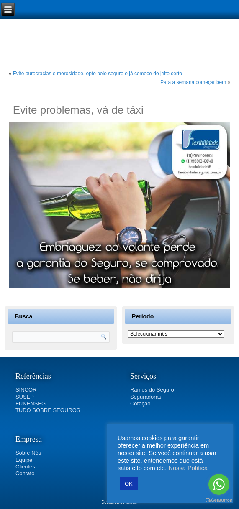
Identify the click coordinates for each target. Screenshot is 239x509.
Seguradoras (145, 397)
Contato (25, 473)
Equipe (23, 460)
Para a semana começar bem (193, 82)
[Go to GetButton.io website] (219, 500)
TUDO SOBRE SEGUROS (47, 410)
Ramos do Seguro (152, 390)
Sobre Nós (28, 453)
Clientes (25, 466)
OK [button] (129, 484)
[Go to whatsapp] (218, 484)
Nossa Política (188, 468)
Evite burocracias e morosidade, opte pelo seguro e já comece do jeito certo (97, 73)
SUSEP (24, 397)
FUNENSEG (30, 403)
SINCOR (26, 390)
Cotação (140, 403)
